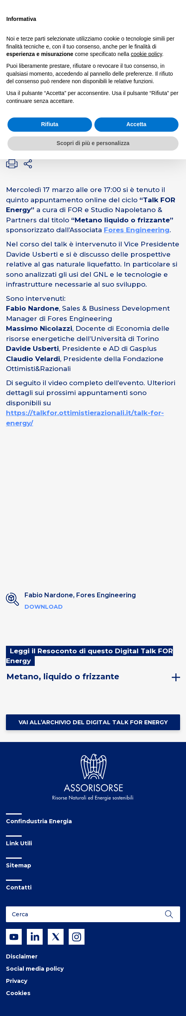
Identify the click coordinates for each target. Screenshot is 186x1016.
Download (43, 606)
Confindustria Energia (39, 821)
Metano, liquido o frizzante (62, 676)
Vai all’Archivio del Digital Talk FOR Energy (93, 722)
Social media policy (35, 968)
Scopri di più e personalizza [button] (92, 143)
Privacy (16, 980)
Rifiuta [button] (49, 124)
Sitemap (18, 865)
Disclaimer (22, 956)
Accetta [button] (136, 124)
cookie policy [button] (146, 54)
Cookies (18, 993)
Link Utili (19, 843)
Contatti (19, 887)
